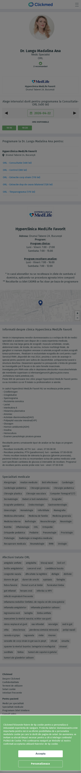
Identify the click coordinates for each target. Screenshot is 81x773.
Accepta (40, 753)
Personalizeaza (40, 763)
